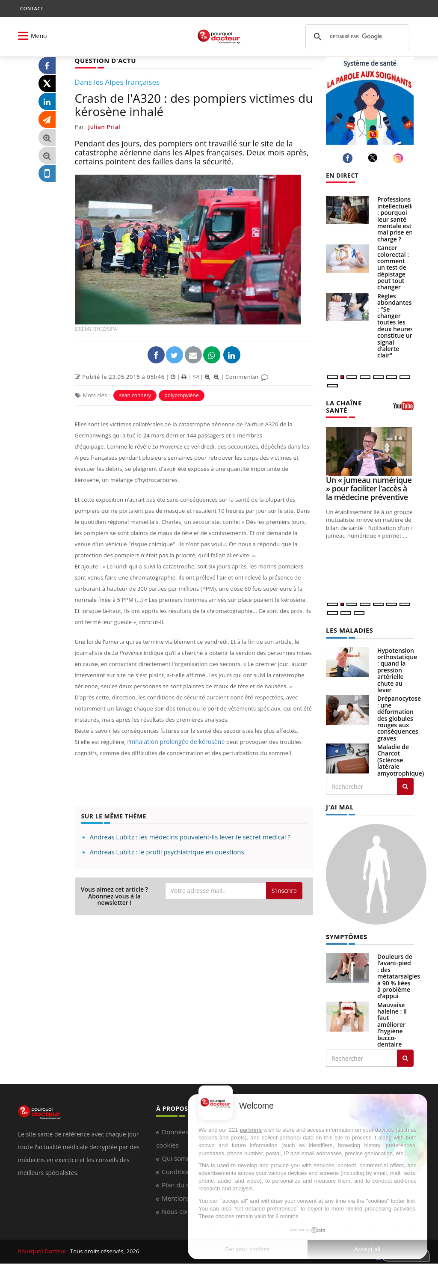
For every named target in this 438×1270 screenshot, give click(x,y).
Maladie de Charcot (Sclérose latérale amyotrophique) (400, 758)
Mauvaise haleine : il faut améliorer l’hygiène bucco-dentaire (392, 1022)
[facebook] (349, 158)
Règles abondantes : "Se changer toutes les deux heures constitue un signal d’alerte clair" (395, 326)
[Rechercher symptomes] (405, 1056)
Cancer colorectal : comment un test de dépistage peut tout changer (393, 267)
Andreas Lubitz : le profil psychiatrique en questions (167, 851)
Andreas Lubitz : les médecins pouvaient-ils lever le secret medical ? (190, 836)
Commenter (247, 376)
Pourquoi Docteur (42, 1249)
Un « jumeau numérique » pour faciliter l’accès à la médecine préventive (368, 487)
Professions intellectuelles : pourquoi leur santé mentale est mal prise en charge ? (397, 219)
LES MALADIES (348, 629)
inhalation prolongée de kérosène (174, 741)
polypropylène (181, 395)
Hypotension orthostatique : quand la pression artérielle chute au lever (397, 669)
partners (251, 1130)
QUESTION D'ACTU (104, 60)
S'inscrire (284, 890)
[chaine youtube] (403, 408)
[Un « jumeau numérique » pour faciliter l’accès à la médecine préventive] (370, 450)
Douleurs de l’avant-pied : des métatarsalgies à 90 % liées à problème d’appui (398, 974)
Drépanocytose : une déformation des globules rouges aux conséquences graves (399, 717)
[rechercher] (356, 37)
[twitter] (374, 158)
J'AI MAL (339, 805)
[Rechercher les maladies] (405, 785)
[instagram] (399, 158)
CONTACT (31, 8)
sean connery (135, 395)
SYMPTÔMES (345, 934)
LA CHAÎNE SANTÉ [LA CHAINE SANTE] (343, 406)
